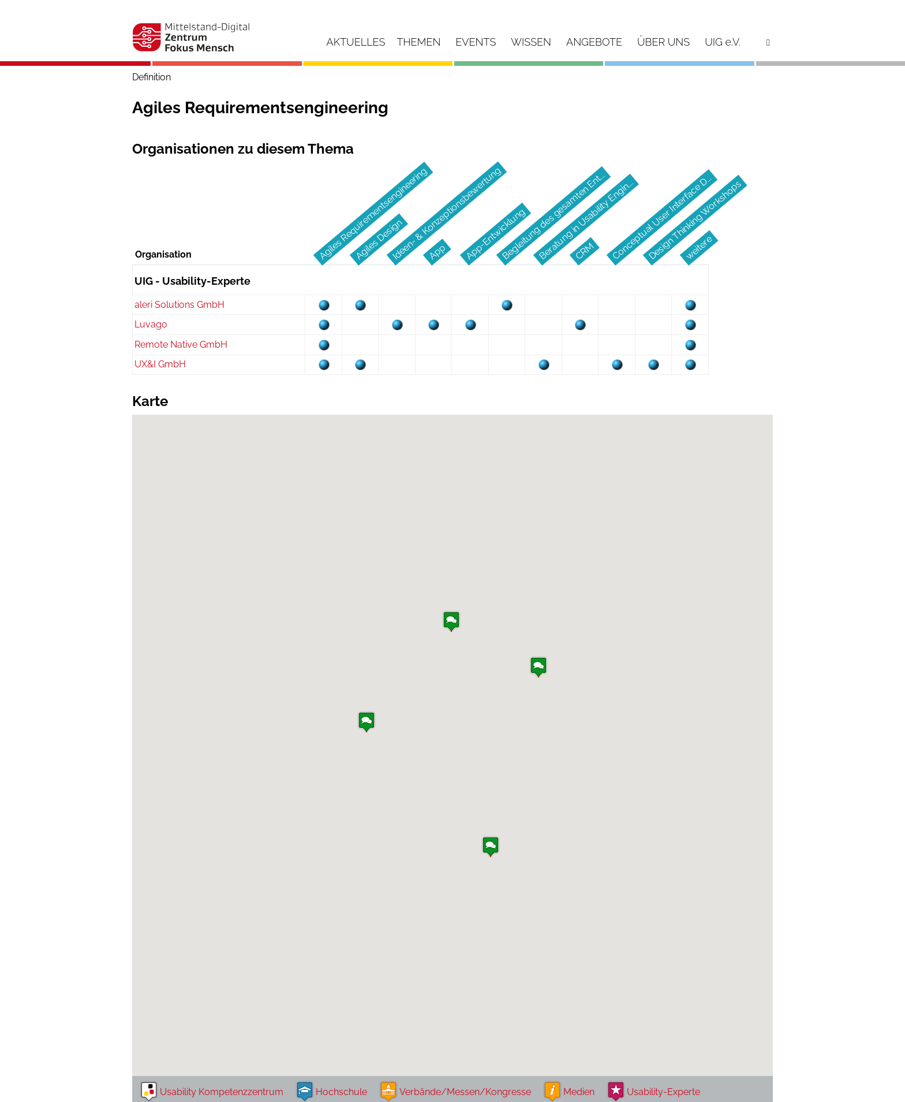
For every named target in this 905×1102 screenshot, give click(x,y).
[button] (538, 669)
